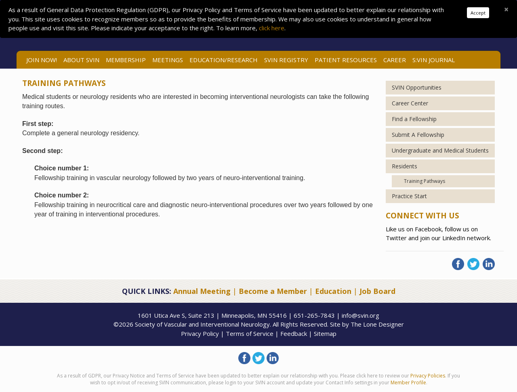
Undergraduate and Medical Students (440, 150)
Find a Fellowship (414, 119)
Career (394, 60)
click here (271, 28)
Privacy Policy (200, 333)
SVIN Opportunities (416, 87)
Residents (404, 166)
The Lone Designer (377, 324)
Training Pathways (424, 181)
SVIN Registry (286, 60)
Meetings (167, 60)
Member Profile (408, 382)
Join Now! (41, 60)
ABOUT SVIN (81, 60)
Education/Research (223, 60)
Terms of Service (249, 333)
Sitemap (325, 333)
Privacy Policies (427, 375)
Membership (126, 60)
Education (333, 291)
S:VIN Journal (433, 60)
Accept (478, 13)
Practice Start (409, 196)
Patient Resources (346, 60)
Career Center (410, 103)
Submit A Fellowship (418, 134)
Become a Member (273, 291)
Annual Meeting (202, 291)
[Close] (506, 9)
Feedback (293, 333)
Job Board (377, 291)
